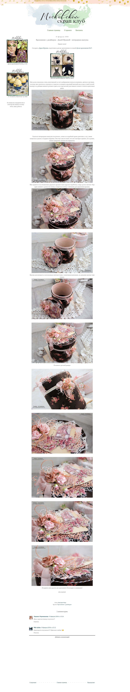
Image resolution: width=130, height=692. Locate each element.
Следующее (33, 682)
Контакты (79, 30)
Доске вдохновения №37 (84, 48)
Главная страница (53, 30)
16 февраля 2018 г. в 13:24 (56, 616)
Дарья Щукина (43, 48)
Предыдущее (91, 682)
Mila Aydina (37, 627)
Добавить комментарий (62, 637)
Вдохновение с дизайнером (64, 604)
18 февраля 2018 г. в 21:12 (48, 627)
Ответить (36, 621)
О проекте (68, 30)
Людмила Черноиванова (41, 616)
